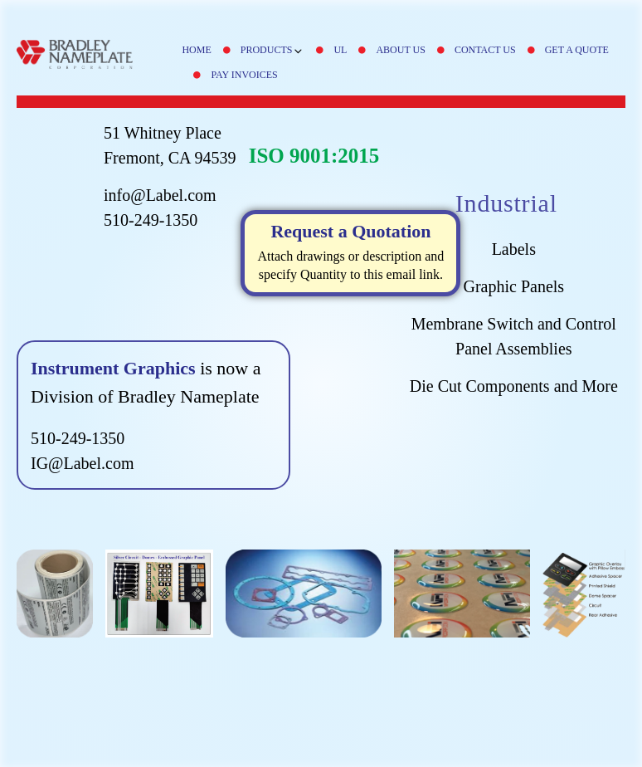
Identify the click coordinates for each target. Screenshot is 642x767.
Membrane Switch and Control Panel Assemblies (513, 336)
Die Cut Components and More (514, 386)
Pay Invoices (244, 75)
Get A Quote (577, 50)
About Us (400, 50)
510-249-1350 (150, 220)
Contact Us (485, 50)
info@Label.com (160, 195)
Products (273, 50)
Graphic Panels (513, 286)
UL (340, 50)
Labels (514, 249)
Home (196, 50)
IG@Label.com (82, 463)
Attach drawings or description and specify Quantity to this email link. (351, 251)
